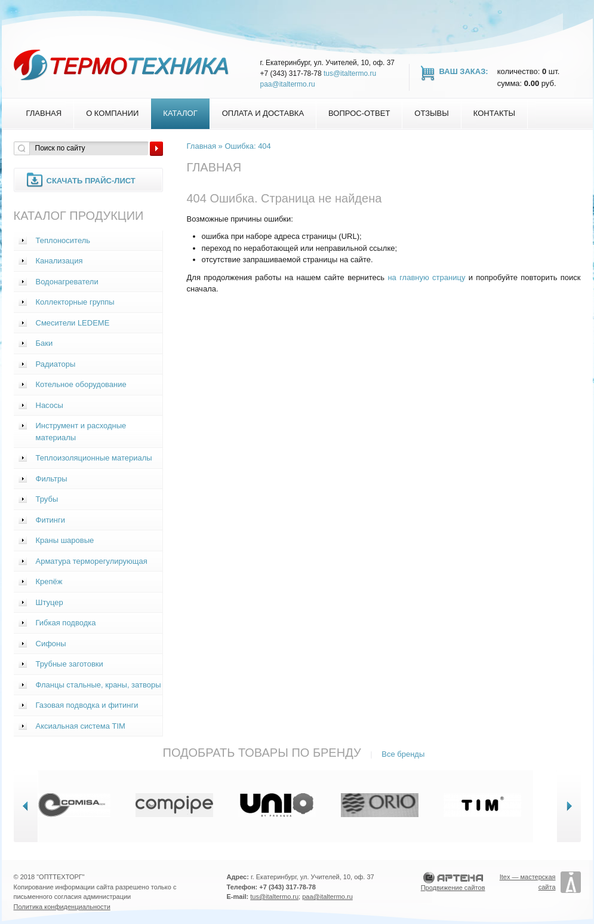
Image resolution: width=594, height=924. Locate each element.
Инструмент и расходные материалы (81, 431)
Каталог (180, 113)
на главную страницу (426, 277)
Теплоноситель (63, 240)
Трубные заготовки (69, 663)
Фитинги (51, 519)
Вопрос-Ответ (359, 113)
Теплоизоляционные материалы (94, 457)
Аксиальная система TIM (80, 726)
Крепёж (49, 581)
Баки (44, 343)
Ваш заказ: (463, 71)
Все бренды (402, 754)
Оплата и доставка (263, 113)
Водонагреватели (67, 281)
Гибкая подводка (66, 622)
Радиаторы (56, 364)
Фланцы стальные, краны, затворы (98, 684)
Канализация (59, 260)
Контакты (494, 113)
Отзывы (431, 113)
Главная (44, 113)
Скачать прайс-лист (91, 180)
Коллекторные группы (75, 301)
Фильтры (51, 478)
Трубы (47, 499)
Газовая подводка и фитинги (87, 705)
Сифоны (51, 643)
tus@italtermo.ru (350, 73)
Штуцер (49, 602)
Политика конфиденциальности (62, 906)
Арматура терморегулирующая (91, 561)
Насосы (49, 405)
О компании (112, 113)
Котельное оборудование (81, 384)
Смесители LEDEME (73, 322)
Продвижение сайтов (453, 887)
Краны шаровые (65, 540)
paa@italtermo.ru (287, 84)
